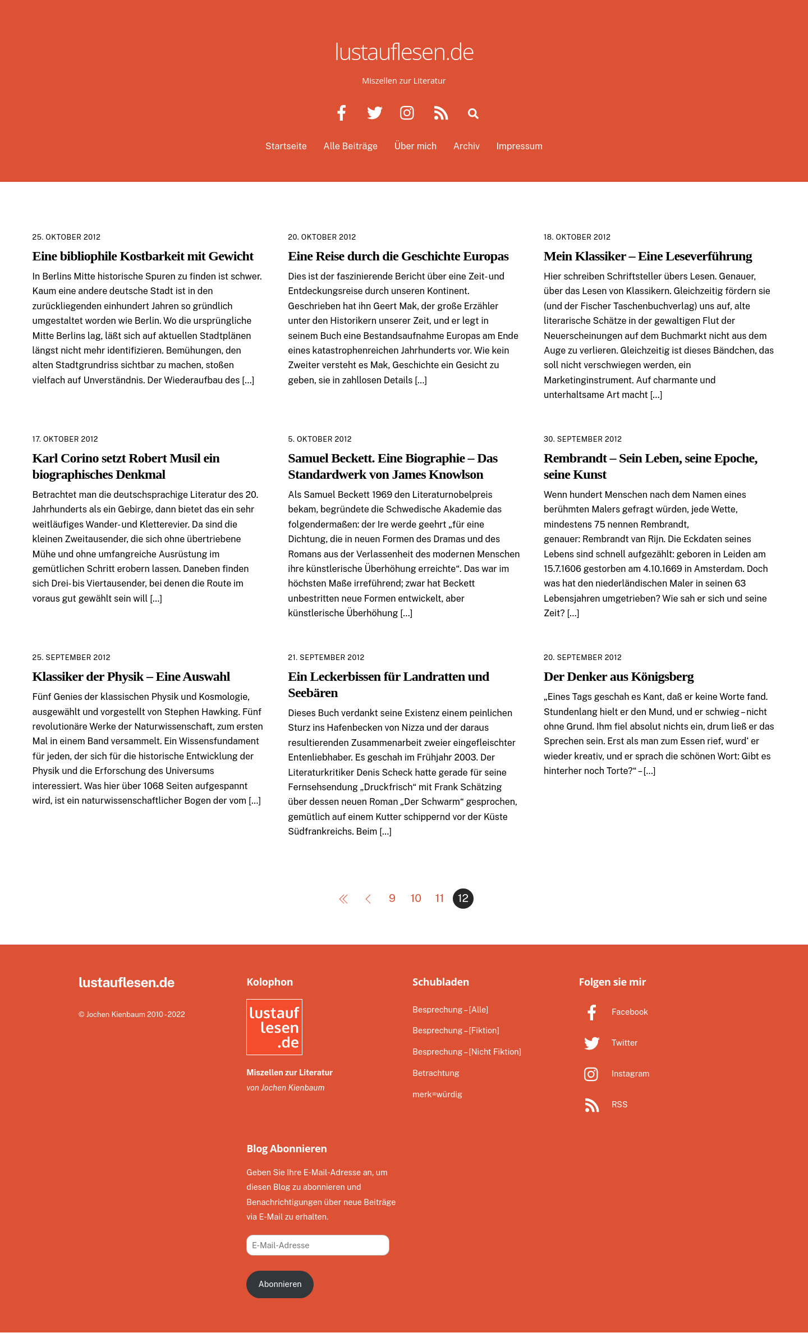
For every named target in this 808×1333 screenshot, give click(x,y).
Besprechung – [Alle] (450, 1009)
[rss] (443, 112)
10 (415, 898)
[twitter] (376, 112)
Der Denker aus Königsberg (619, 676)
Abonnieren (279, 1284)
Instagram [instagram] (614, 1073)
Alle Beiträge (350, 146)
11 (439, 898)
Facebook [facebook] (613, 1011)
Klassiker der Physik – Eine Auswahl (131, 676)
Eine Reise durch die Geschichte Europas (398, 256)
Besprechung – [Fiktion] (455, 1031)
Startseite (286, 146)
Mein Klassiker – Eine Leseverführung (648, 256)
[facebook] (343, 112)
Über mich (415, 146)
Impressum (520, 146)
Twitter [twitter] (608, 1042)
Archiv (466, 146)
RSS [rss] (603, 1105)
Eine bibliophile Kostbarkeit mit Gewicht (143, 256)
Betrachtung (435, 1073)
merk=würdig (437, 1095)
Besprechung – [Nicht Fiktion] (466, 1052)
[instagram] (409, 112)
